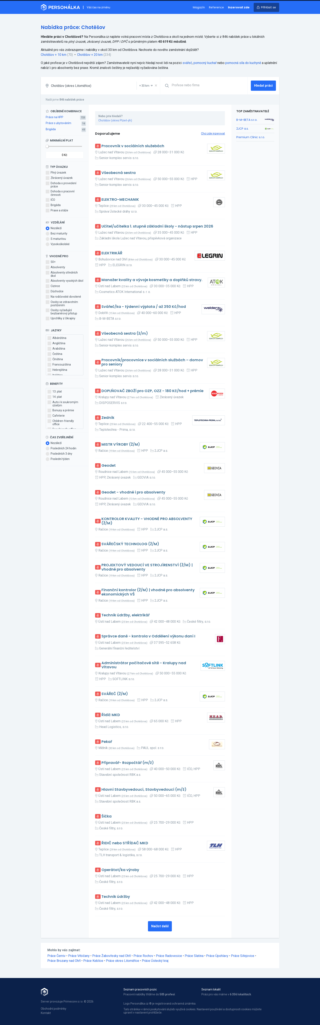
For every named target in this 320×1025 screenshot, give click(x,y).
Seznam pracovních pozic (140, 989)
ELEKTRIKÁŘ (111, 253)
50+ (51, 262)
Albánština (57, 338)
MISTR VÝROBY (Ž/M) (120, 444)
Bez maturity (56, 234)
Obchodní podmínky (53, 1008)
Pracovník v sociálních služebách (132, 146)
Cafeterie (56, 416)
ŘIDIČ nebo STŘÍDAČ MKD (124, 843)
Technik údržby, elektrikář (125, 615)
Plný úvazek (56, 173)
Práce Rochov (143, 956)
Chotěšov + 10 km (53, 55)
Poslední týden (58, 459)
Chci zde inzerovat (213, 133)
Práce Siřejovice (242, 956)
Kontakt (46, 1013)
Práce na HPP (54, 117)
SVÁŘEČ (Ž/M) (114, 694)
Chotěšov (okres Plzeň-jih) (115, 120)
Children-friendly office (61, 422)
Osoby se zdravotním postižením (62, 303)
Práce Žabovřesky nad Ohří (111, 956)
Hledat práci (263, 85)
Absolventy (55, 267)
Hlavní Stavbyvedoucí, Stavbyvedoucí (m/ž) (144, 789)
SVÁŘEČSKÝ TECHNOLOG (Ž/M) (130, 544)
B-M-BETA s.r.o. (246, 119)
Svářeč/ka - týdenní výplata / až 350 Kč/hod (143, 307)
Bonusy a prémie (61, 410)
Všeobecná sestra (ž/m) (124, 333)
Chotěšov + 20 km (90, 55)
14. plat (55, 397)
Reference (216, 7)
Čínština (55, 359)
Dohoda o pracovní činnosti (60, 193)
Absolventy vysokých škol (64, 281)
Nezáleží (54, 228)
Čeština (55, 354)
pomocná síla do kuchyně (243, 63)
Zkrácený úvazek (59, 178)
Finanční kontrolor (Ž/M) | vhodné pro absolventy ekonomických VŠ (148, 592)
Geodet (108, 465)
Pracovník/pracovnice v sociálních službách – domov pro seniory (152, 362)
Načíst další (160, 926)
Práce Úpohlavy (217, 956)
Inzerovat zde (239, 7)
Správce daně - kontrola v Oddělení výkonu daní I (148, 636)
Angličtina (56, 343)
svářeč (187, 63)
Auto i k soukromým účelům (63, 403)
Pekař (106, 742)
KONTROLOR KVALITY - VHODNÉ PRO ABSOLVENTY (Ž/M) (146, 521)
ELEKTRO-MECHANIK (120, 199)
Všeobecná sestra (118, 173)
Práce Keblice (93, 961)
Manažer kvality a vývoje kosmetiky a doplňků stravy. (151, 280)
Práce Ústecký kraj (155, 961)
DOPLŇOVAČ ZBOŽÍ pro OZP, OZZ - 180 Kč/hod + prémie (152, 391)
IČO (50, 200)
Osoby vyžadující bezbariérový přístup (61, 311)
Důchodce (54, 291)
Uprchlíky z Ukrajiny (60, 318)
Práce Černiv (56, 956)
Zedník (107, 418)
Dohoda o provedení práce (61, 185)
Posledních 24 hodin (61, 448)
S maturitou (56, 239)
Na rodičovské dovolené (63, 297)
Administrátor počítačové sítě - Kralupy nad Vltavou (143, 665)
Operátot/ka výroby (120, 870)
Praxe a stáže (57, 210)
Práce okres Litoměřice (122, 961)
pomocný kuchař (205, 63)
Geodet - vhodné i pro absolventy (133, 492)
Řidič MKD (110, 715)
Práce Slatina (194, 956)
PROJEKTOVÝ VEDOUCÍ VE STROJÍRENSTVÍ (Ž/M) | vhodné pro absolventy (147, 567)
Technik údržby (115, 897)
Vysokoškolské (58, 244)
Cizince (53, 286)
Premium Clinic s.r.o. (250, 137)
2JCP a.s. (242, 128)
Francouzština (59, 365)
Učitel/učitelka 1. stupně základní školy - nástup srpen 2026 (157, 226)
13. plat (55, 392)
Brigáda (51, 129)
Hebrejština (57, 370)
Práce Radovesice (169, 956)
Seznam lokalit (211, 989)
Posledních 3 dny (59, 454)
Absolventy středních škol (62, 274)
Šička (106, 816)
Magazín (199, 7)
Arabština (56, 349)
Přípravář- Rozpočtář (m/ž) (127, 763)
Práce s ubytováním (58, 123)
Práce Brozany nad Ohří (64, 961)
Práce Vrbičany (79, 956)
